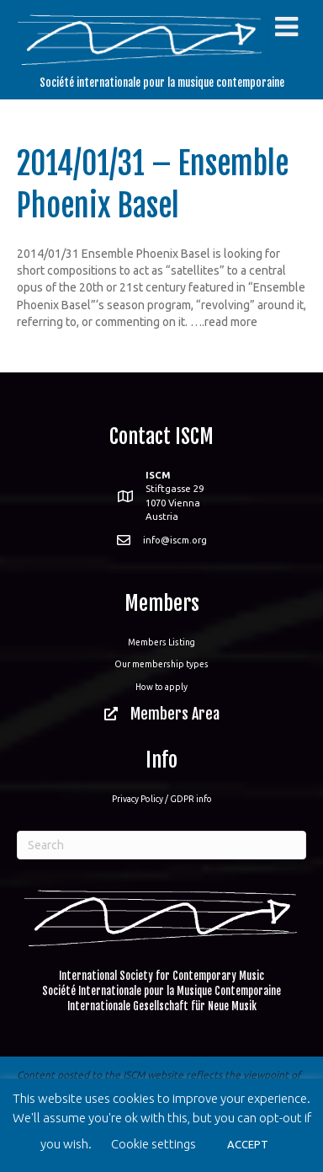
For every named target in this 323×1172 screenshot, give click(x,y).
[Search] (161, 845)
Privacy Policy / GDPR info (162, 799)
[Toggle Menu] (286, 27)
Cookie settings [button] (153, 1144)
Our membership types (161, 664)
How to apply (161, 687)
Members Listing (161, 642)
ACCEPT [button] (247, 1144)
